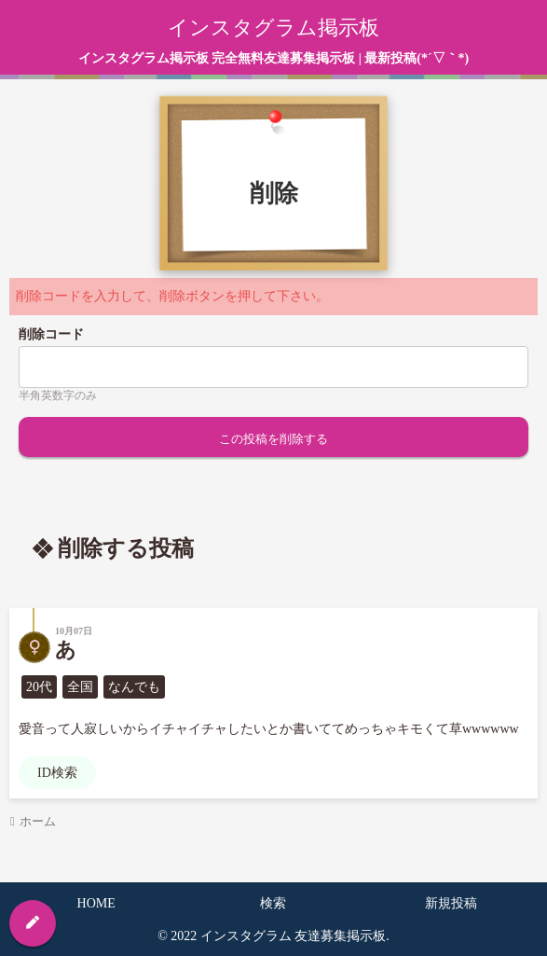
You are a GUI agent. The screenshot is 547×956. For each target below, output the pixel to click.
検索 (273, 903)
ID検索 (57, 773)
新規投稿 (451, 903)
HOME (96, 903)
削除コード (51, 334)
